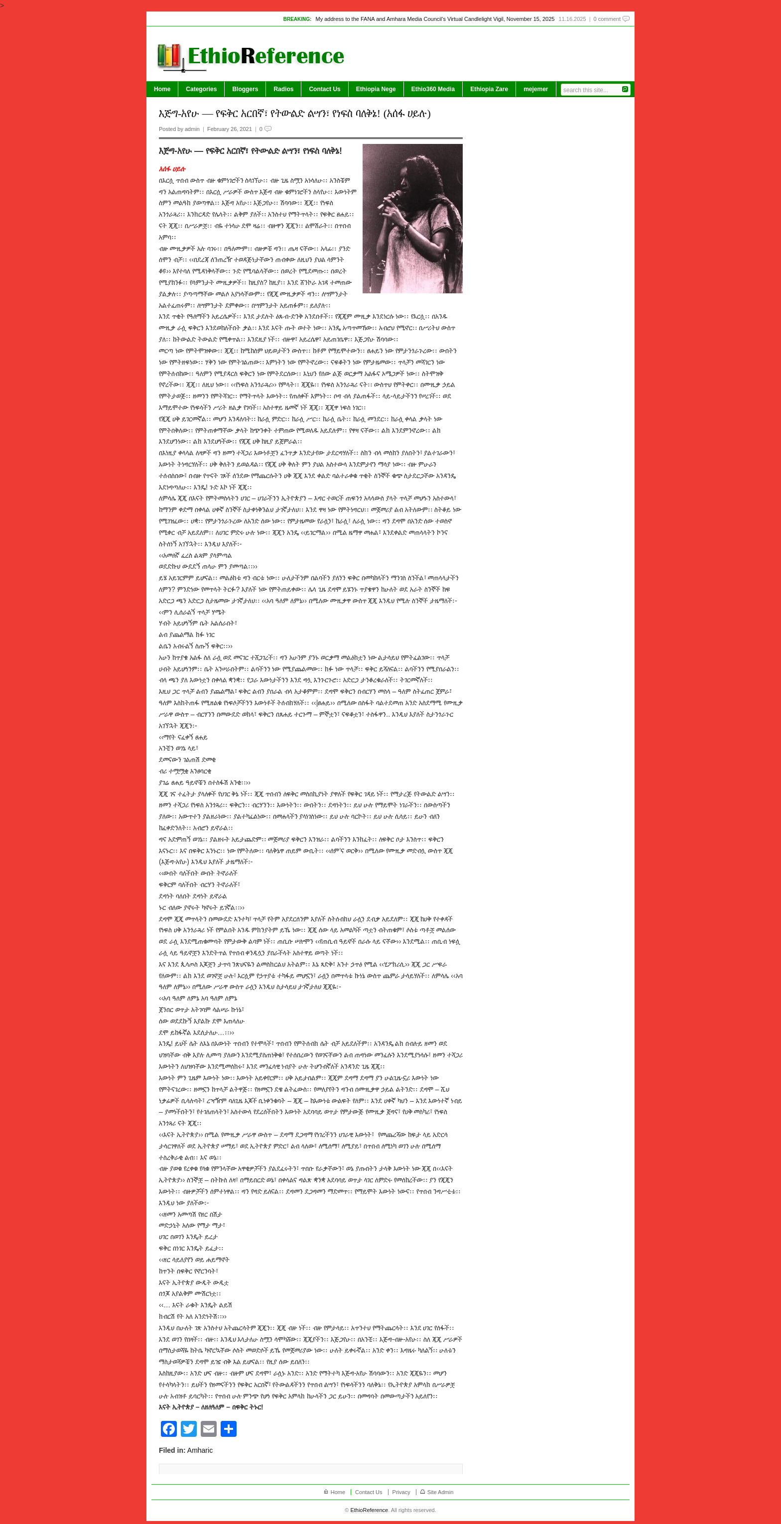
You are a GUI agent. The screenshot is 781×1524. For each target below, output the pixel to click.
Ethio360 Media (433, 89)
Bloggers (245, 89)
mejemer (535, 89)
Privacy (401, 1492)
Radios (283, 89)
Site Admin (440, 1492)
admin (192, 129)
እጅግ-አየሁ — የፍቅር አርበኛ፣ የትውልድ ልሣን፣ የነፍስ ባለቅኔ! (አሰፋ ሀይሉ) (295, 113)
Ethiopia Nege (376, 89)
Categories (201, 89)
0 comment (607, 19)
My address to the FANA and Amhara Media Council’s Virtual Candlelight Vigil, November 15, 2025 (434, 19)
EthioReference (369, 1510)
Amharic (200, 1450)
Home (162, 89)
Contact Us (324, 89)
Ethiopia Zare (489, 89)
